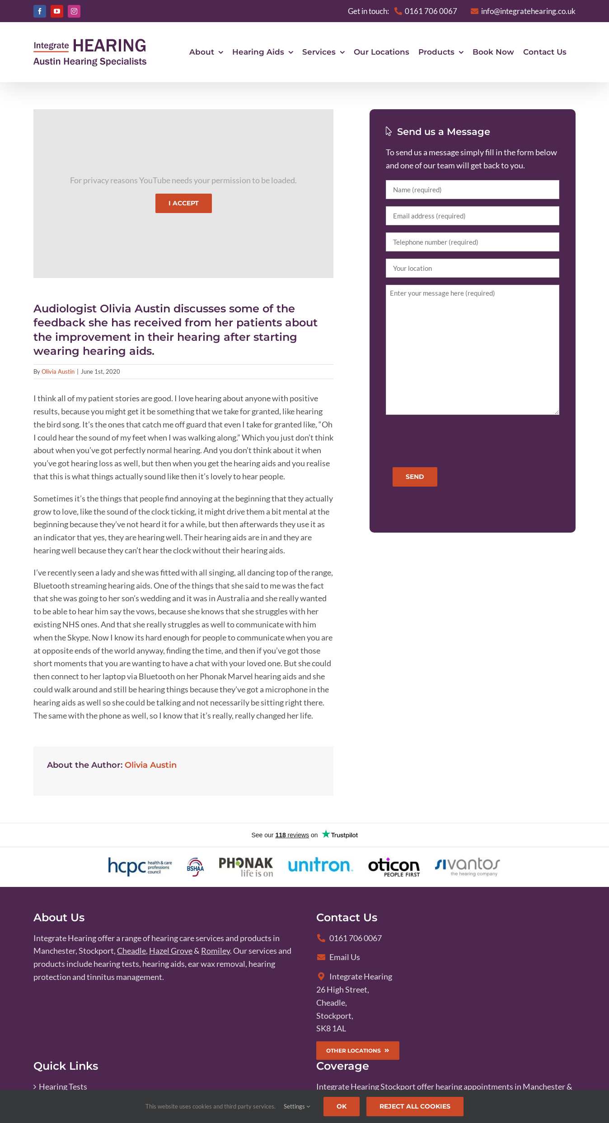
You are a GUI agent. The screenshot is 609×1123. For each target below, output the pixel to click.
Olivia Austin (58, 372)
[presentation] (454, 440)
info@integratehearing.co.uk (523, 11)
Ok (342, 1106)
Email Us (338, 957)
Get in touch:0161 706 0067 (402, 11)
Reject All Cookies (414, 1106)
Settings (297, 1106)
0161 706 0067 (349, 938)
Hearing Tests (63, 1087)
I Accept (184, 204)
